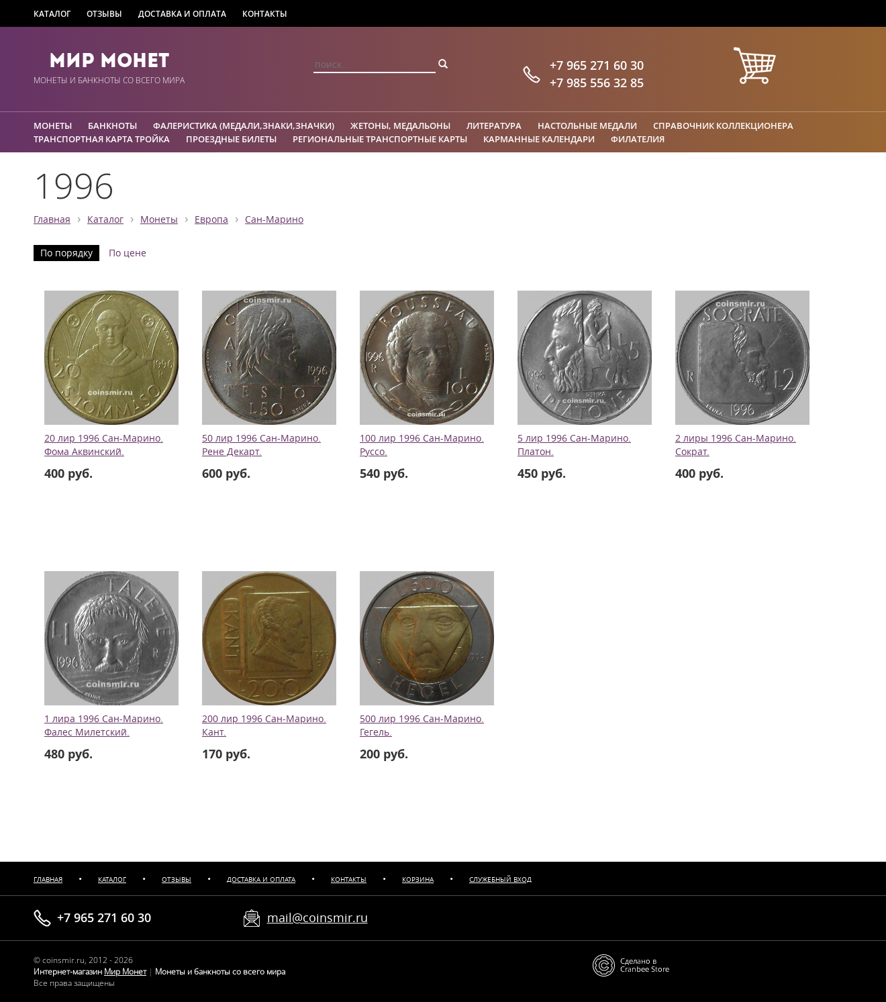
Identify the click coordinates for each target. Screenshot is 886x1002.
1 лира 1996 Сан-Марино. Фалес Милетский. (103, 725)
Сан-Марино (274, 219)
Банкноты (112, 125)
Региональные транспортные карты (380, 139)
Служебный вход (500, 879)
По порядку (66, 253)
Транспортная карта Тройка (102, 139)
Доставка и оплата (182, 13)
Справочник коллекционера (723, 125)
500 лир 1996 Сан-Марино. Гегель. (422, 725)
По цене (127, 253)
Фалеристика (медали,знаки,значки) (243, 125)
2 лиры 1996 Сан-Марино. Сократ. (735, 445)
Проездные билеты (231, 139)
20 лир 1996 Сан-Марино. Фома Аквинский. (103, 445)
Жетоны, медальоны (400, 125)
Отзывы (104, 13)
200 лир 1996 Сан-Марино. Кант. (264, 725)
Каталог (52, 13)
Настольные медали (587, 125)
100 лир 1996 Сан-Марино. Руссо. (422, 445)
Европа (211, 219)
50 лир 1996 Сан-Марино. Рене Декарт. (261, 445)
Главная (52, 219)
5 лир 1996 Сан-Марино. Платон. (574, 445)
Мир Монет (109, 60)
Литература (494, 125)
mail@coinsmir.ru (317, 917)
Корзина (418, 879)
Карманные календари (539, 139)
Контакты (264, 13)
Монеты (53, 125)
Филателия (637, 139)
